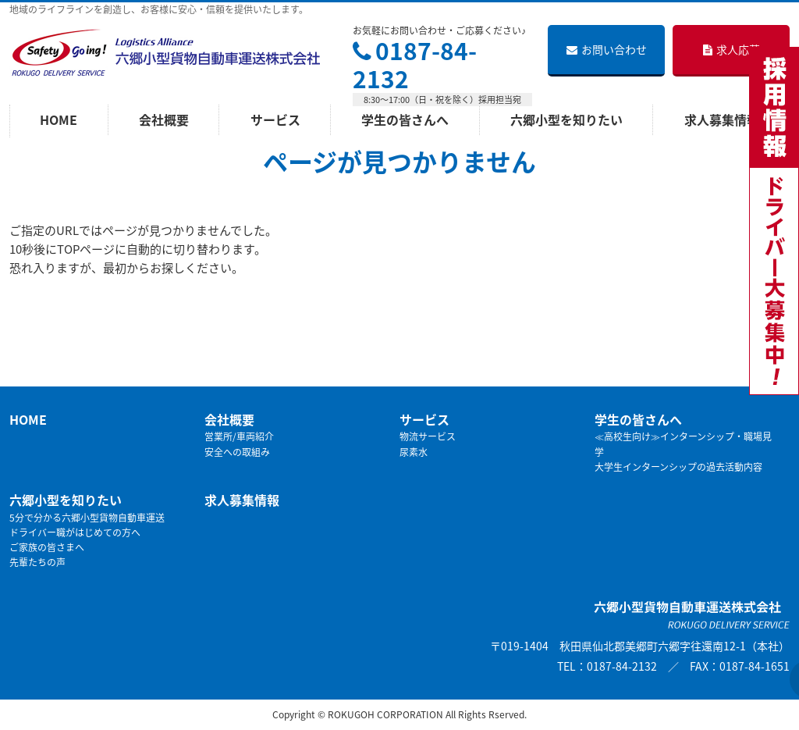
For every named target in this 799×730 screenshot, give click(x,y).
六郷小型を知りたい (65, 499)
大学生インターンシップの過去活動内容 (678, 467)
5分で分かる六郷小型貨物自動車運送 (87, 518)
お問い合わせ (606, 49)
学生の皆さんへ (638, 419)
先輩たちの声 (37, 562)
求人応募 (731, 49)
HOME (28, 419)
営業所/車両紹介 (239, 436)
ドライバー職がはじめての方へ (74, 532)
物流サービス (428, 436)
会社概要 (229, 419)
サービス (424, 419)
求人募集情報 (241, 499)
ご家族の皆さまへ (46, 547)
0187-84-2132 (415, 64)
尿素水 (414, 452)
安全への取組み (237, 452)
